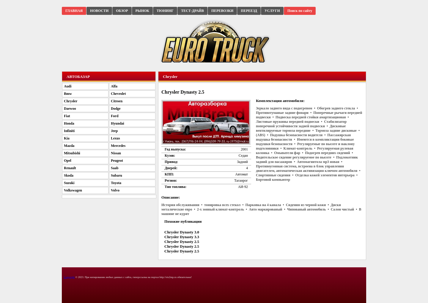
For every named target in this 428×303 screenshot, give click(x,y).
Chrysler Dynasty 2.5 (181, 241)
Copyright (69, 277)
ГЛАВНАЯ (74, 11)
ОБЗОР (122, 11)
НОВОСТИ (99, 11)
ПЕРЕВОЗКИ (222, 11)
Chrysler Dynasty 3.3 (181, 237)
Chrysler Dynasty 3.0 (181, 232)
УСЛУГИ (272, 11)
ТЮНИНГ (165, 11)
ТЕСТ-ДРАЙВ (192, 11)
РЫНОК (142, 11)
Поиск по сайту (299, 11)
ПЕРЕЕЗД (249, 11)
